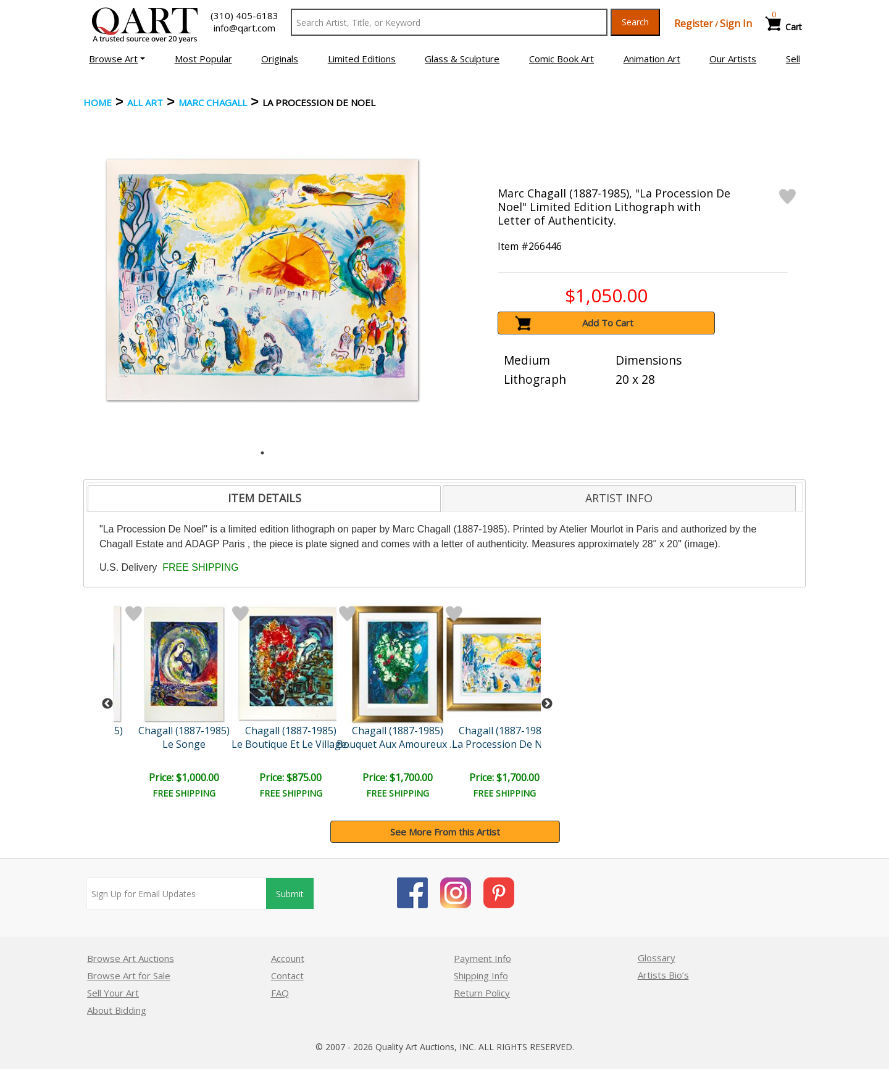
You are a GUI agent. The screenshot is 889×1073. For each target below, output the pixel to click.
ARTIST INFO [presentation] (619, 498)
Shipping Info (481, 975)
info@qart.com (244, 28)
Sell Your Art (113, 993)
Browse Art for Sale (128, 975)
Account (287, 958)
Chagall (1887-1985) (184, 730)
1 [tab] (262, 453)
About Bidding (116, 1010)
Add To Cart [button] (607, 323)
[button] (117, 58)
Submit (290, 894)
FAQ (280, 993)
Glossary (656, 957)
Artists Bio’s (663, 975)
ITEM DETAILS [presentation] (264, 498)
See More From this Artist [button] (445, 832)
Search (635, 22)
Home (97, 102)
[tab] (264, 498)
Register (693, 23)
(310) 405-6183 (244, 15)
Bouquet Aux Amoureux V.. (397, 744)
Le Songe (184, 744)
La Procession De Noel (504, 744)
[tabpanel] (263, 280)
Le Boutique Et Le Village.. (291, 744)
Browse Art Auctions (130, 958)
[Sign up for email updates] (176, 893)
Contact (287, 975)
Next (547, 704)
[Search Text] (449, 22)
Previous (107, 704)
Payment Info (482, 958)
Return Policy (482, 993)
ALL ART (145, 102)
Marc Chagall (212, 102)
